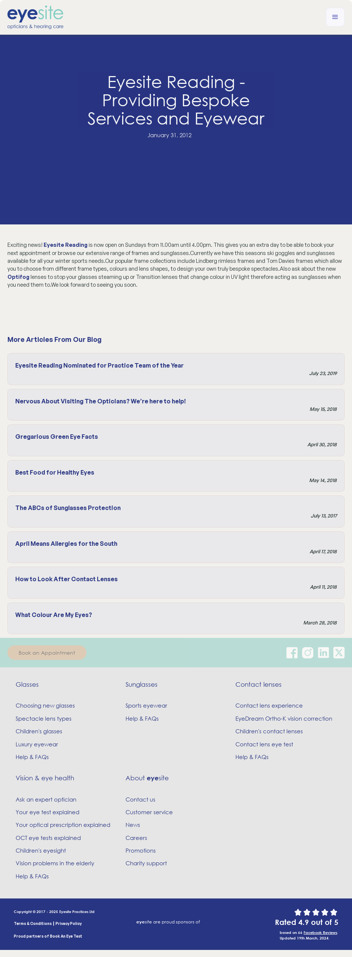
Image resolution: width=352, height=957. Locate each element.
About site (147, 778)
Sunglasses (142, 684)
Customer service (149, 812)
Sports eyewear (146, 705)
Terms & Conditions (33, 923)
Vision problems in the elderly (55, 863)
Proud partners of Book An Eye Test (48, 936)
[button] (335, 17)
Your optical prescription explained (63, 824)
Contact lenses (258, 684)
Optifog (18, 277)
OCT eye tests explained (48, 837)
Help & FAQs (32, 757)
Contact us (140, 799)
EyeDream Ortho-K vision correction (283, 718)
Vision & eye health (45, 778)
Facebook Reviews (320, 932)
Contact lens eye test (264, 744)
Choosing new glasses (45, 705)
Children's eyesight (41, 850)
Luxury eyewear (37, 744)
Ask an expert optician (46, 799)
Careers (136, 837)
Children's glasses (39, 731)
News (133, 824)
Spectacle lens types (44, 718)
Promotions (141, 850)
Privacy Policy (69, 923)
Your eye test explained (47, 812)
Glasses (27, 684)
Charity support (146, 863)
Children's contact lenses (269, 731)
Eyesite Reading (66, 245)
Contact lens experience (269, 705)
